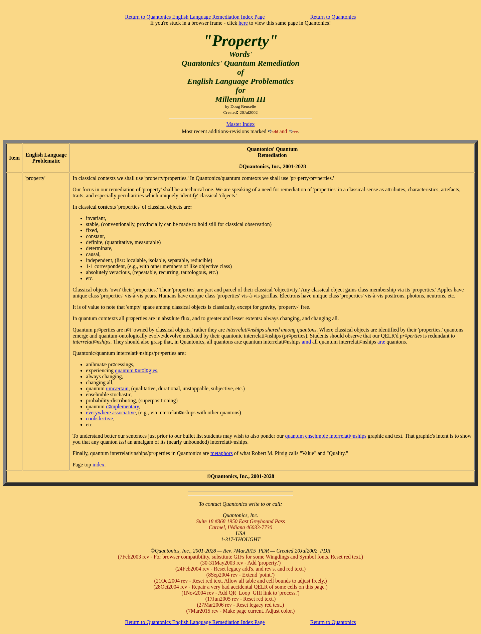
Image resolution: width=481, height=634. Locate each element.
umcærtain (117, 388)
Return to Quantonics (333, 17)
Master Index (240, 124)
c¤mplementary (122, 406)
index (99, 464)
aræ (381, 342)
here (243, 23)
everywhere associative (111, 412)
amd (306, 342)
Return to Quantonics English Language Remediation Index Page (195, 17)
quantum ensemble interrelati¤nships (325, 436)
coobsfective (99, 418)
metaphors (221, 453)
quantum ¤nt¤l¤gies (136, 370)
